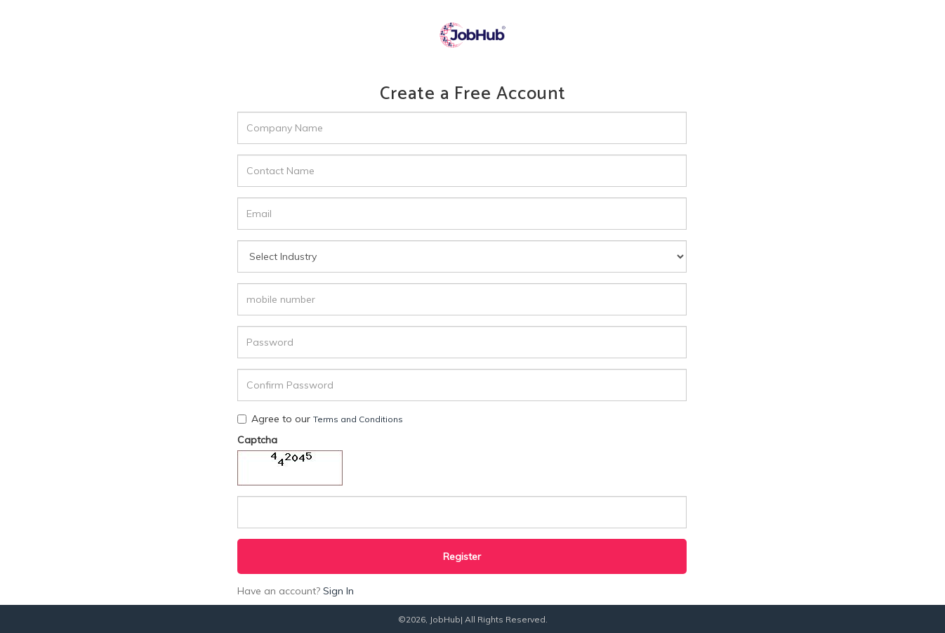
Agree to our (320, 418)
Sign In (338, 591)
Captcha (257, 439)
